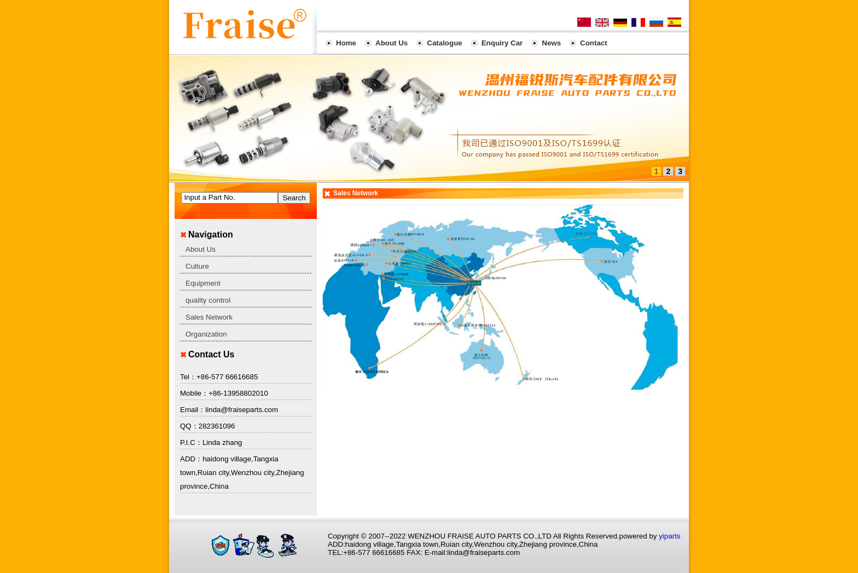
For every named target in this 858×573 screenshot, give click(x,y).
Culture (197, 266)
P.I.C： (191, 442)
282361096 (217, 426)
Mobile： (194, 393)
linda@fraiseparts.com (241, 410)
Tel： (188, 377)
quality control (207, 300)
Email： (192, 410)
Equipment (203, 283)
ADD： (191, 459)
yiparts (669, 536)
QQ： (189, 426)
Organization (206, 334)
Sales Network (209, 317)
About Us (200, 249)
